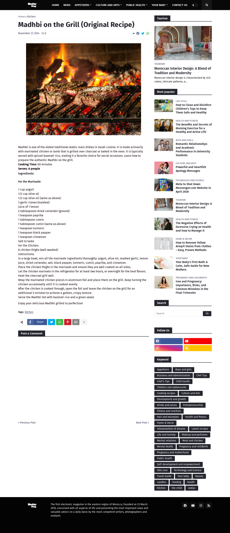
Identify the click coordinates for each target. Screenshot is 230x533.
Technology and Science (187, 470)
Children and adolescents (171, 387)
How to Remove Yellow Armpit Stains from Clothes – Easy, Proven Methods (193, 246)
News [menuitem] (66, 5)
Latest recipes (200, 428)
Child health (183, 381)
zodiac (192, 488)
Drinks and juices (167, 405)
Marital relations (166, 440)
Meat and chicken (192, 440)
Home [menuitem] (55, 5)
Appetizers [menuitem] (82, 5)
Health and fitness (195, 416)
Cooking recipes (166, 393)
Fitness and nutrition (169, 411)
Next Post (141, 422)
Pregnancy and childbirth (193, 446)
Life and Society (166, 434)
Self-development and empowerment (178, 464)
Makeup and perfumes (195, 434)
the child (177, 488)
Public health (164, 458)
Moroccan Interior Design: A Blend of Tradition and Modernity (182, 70)
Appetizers (163, 369)
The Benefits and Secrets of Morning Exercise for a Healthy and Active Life (194, 128)
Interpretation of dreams (171, 428)
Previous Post (28, 422)
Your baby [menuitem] (158, 5)
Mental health (165, 446)
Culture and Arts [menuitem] (107, 5)
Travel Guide (164, 476)
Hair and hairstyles (168, 416)
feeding (176, 482)
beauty (199, 476)
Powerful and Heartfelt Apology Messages (191, 169)
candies (161, 482)
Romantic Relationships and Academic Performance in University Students (193, 149)
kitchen (31, 16)
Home (21, 16)
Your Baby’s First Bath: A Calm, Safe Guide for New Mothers (192, 265)
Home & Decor (165, 422)
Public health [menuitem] (135, 5)
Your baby (183, 476)
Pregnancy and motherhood (173, 452)
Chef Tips (201, 375)
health (191, 482)
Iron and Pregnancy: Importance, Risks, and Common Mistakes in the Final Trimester (192, 287)
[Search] (183, 314)
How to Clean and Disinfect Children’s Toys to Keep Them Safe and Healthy (193, 108)
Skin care (162, 470)
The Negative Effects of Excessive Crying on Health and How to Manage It (193, 226)
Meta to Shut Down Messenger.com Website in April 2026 (193, 187)
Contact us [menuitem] (179, 5)
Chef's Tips (163, 381)
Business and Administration (173, 375)
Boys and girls (183, 369)
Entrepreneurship (193, 405)
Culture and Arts (190, 393)
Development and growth (171, 399)
